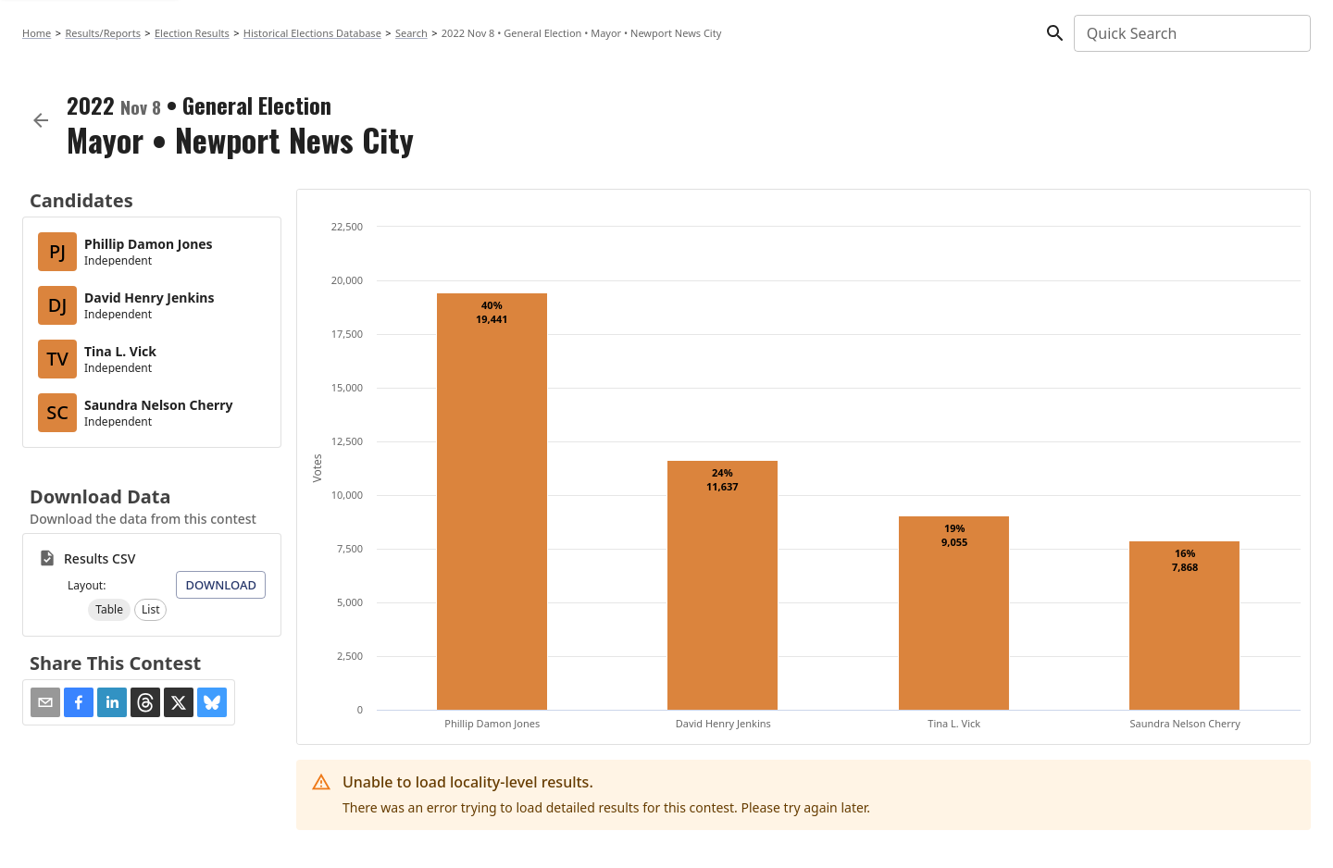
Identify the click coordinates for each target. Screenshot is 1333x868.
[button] (109, 610)
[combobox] (1190, 33)
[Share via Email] (45, 702)
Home (36, 33)
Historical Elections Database (312, 33)
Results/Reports (103, 33)
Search (411, 33)
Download (220, 585)
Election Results (192, 33)
